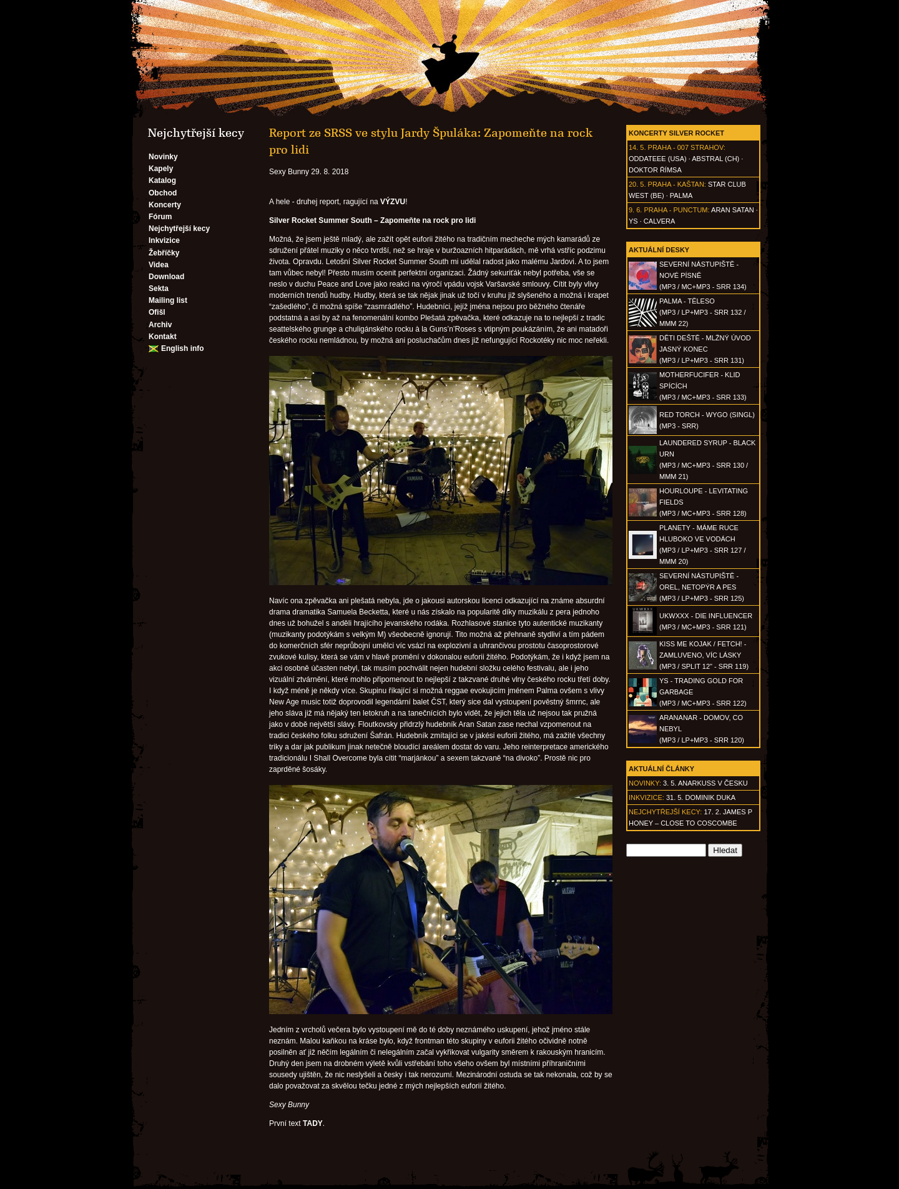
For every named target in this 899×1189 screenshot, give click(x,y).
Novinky (163, 156)
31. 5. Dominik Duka (700, 797)
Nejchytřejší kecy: (665, 812)
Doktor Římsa (655, 170)
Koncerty (165, 204)
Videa (159, 264)
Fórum (160, 216)
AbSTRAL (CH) (715, 158)
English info (182, 348)
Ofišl (157, 312)
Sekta (159, 288)
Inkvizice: (646, 797)
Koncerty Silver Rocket (676, 133)
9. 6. (635, 210)
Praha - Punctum (675, 210)
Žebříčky (164, 253)
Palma (681, 195)
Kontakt (163, 336)
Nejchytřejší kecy (179, 228)
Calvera (659, 221)
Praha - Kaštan (676, 184)
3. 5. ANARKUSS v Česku (705, 783)
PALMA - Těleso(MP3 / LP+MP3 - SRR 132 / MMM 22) (702, 312)
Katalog (162, 180)
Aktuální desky (659, 250)
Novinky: (645, 783)
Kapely (161, 168)
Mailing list (168, 300)
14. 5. (637, 147)
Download (166, 276)
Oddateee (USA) (658, 158)
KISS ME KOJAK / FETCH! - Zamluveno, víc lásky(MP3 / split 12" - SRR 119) (704, 655)
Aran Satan (732, 210)
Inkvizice (164, 240)
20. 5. (637, 184)
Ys (633, 221)
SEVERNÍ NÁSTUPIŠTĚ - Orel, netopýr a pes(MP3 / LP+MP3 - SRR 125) (701, 587)
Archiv (160, 324)
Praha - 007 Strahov (686, 147)
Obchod (163, 193)
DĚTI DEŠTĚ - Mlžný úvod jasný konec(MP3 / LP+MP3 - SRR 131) (705, 349)
